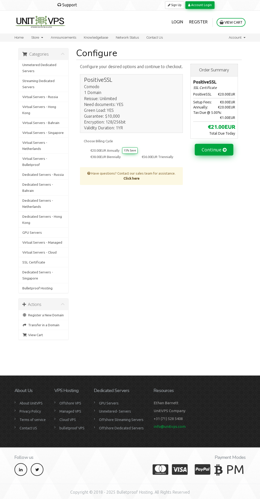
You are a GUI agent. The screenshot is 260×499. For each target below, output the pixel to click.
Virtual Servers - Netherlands (34, 146)
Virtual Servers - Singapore (43, 133)
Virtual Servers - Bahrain (40, 123)
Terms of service (33, 420)
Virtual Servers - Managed (42, 242)
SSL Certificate (33, 262)
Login (177, 22)
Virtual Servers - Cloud (39, 252)
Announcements (63, 37)
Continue (214, 150)
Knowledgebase (96, 37)
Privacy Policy (30, 411)
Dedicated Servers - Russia (43, 175)
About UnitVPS (31, 403)
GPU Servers (32, 232)
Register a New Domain (43, 315)
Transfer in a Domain (40, 325)
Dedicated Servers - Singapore (37, 275)
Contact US (28, 428)
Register (198, 22)
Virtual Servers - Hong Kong (39, 110)
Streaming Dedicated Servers (38, 84)
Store (37, 37)
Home (19, 37)
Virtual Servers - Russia (40, 97)
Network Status (127, 37)
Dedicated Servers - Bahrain (37, 187)
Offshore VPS (70, 403)
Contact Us (155, 37)
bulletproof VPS (72, 428)
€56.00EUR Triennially (157, 157)
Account (237, 37)
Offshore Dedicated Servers (121, 428)
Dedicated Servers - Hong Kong (42, 219)
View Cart (231, 22)
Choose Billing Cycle (98, 141)
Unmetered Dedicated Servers (39, 68)
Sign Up (175, 5)
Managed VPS (70, 411)
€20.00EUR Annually (104, 150)
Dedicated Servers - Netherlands (37, 203)
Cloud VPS (67, 420)
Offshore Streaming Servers (121, 420)
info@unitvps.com (170, 426)
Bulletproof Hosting (37, 288)
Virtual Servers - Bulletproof (34, 162)
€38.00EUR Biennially (105, 157)
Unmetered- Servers (115, 411)
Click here (131, 178)
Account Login (200, 5)
